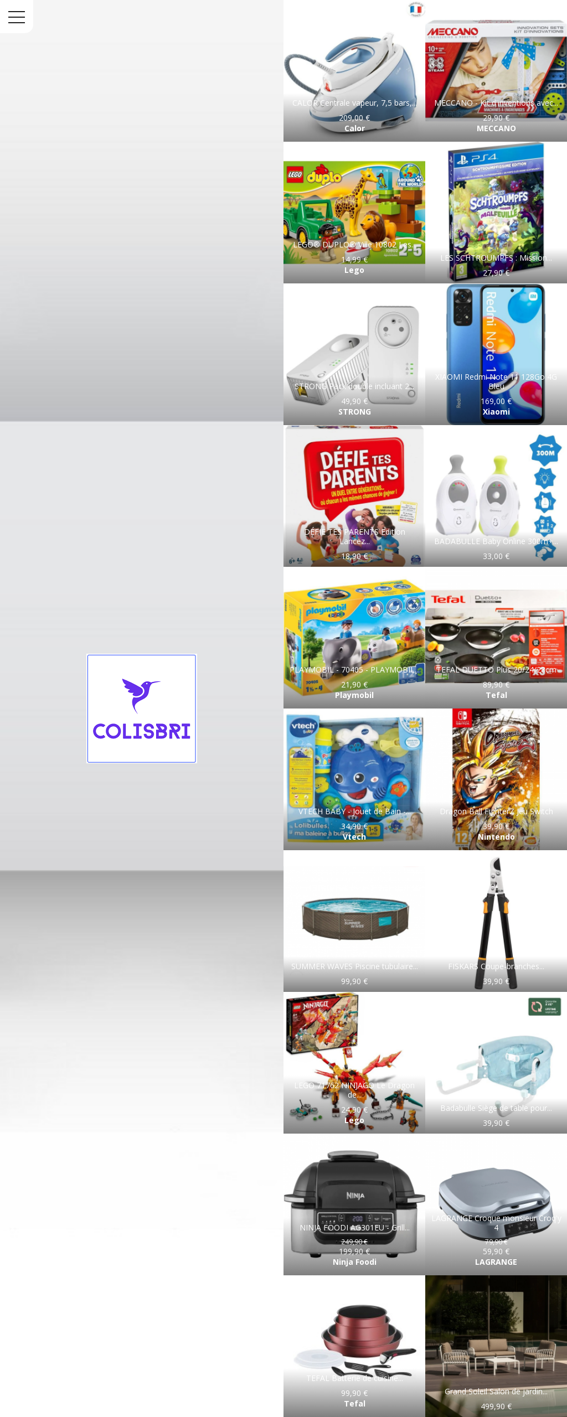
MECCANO (496, 128)
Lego (354, 270)
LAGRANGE (496, 1261)
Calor (354, 128)
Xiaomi (496, 411)
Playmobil (354, 695)
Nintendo (496, 836)
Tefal (496, 695)
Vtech (354, 836)
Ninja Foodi (355, 1261)
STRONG (354, 411)
